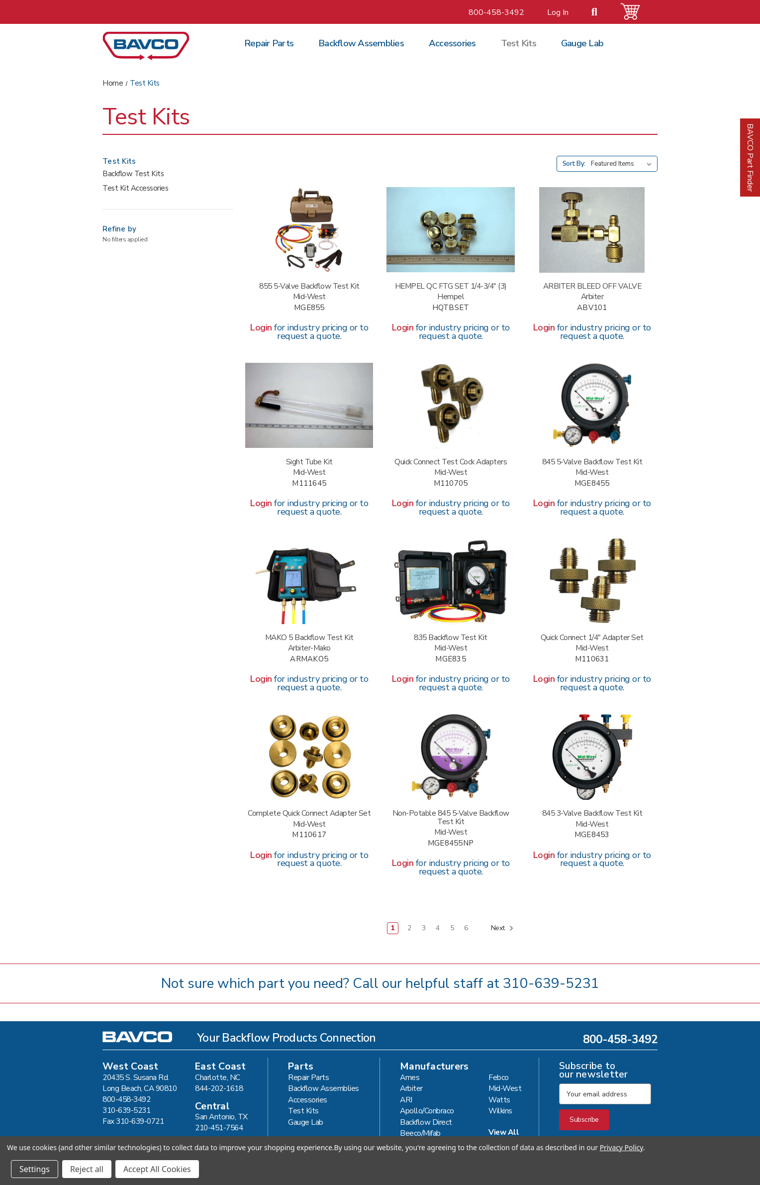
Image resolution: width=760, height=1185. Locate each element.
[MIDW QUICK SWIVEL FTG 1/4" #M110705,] (450, 405)
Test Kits (518, 43)
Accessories (452, 43)
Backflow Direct (426, 1122)
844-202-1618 (219, 1088)
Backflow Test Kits (133, 174)
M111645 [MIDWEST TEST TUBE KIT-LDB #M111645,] (309, 483)
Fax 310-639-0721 (133, 1121)
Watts (499, 1099)
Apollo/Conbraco (427, 1110)
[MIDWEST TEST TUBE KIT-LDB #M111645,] (309, 405)
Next (502, 928)
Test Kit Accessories (135, 188)
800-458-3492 (496, 12)
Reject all (86, 1169)
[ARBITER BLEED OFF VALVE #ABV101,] (592, 230)
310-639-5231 (551, 983)
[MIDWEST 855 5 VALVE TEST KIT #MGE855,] (309, 230)
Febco (498, 1077)
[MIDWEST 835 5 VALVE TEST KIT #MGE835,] (450, 581)
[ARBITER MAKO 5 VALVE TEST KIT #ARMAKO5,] (309, 581)
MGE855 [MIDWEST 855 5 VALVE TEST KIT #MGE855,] (309, 308)
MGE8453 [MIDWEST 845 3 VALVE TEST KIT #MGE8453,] (592, 835)
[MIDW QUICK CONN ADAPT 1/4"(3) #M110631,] (592, 581)
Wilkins (500, 1110)
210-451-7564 (219, 1127)
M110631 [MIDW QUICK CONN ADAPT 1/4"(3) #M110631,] (592, 659)
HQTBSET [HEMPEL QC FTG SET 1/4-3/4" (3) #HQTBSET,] (451, 308)
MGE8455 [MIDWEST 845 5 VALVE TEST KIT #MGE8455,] (592, 483)
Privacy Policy (621, 1147)
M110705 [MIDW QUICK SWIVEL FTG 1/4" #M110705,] (451, 483)
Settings (34, 1169)
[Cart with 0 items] (636, 11)
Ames (409, 1077)
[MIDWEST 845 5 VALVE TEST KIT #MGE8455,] (592, 405)
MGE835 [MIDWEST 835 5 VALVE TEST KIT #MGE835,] (450, 659)
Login (261, 327)
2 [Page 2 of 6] (409, 928)
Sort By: (574, 163)
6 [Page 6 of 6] (466, 928)
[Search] (600, 12)
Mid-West (504, 1088)
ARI (406, 1099)
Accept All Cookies (157, 1169)
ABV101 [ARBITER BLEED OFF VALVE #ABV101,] (592, 308)
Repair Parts (268, 43)
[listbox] (623, 163)
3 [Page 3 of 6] (424, 928)
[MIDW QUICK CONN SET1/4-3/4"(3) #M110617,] (309, 757)
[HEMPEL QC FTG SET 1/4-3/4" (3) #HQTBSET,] (450, 230)
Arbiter (411, 1088)
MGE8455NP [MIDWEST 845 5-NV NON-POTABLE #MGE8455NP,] (451, 843)
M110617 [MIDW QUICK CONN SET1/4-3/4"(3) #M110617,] (309, 835)
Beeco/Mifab (420, 1133)
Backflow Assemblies (361, 43)
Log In (558, 12)
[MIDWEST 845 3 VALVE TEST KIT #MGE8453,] (592, 757)
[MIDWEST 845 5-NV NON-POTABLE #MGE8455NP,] (450, 757)
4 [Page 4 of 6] (438, 928)
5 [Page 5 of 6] (452, 928)
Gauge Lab (582, 43)
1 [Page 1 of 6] (393, 928)
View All (503, 1132)
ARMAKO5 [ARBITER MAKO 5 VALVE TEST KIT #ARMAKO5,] (309, 659)
